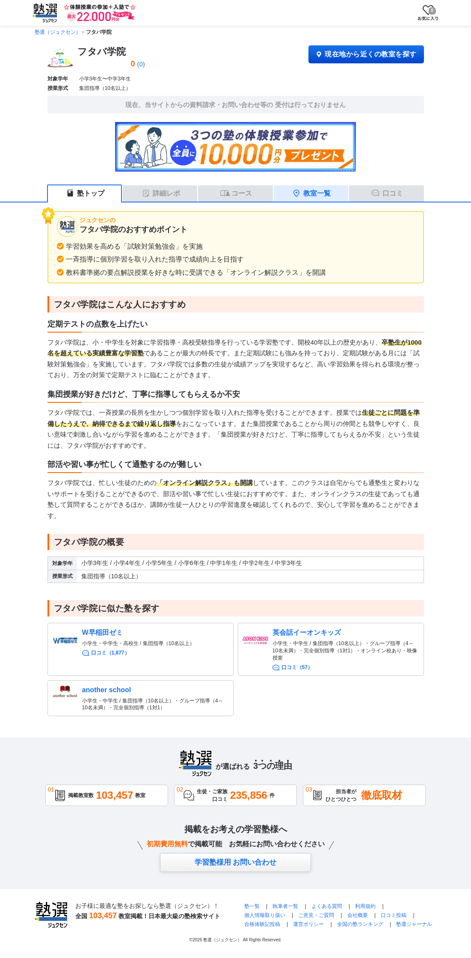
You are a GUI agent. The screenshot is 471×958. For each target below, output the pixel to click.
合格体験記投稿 (262, 924)
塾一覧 (252, 906)
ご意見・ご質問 (316, 915)
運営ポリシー (308, 924)
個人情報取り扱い (264, 915)
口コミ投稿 (393, 915)
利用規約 (365, 906)
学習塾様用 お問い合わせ (236, 862)
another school (106, 689)
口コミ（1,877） (110, 653)
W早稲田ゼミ (102, 632)
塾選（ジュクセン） (58, 32)
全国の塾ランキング (360, 924)
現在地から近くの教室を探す (365, 54)
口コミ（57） (297, 667)
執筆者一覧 (285, 906)
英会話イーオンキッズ (307, 632)
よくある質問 (327, 906)
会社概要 (357, 915)
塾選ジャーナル (414, 924)
